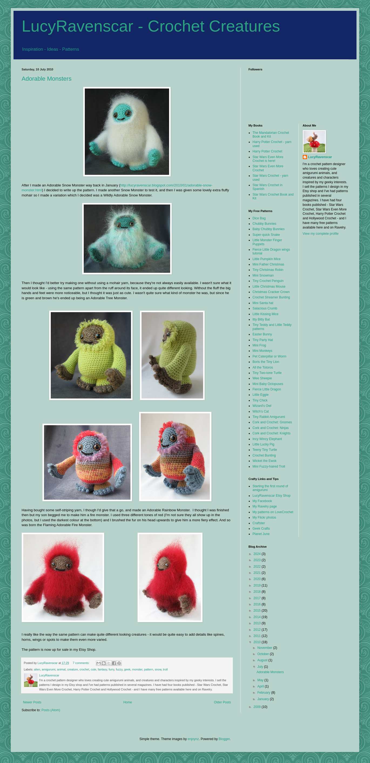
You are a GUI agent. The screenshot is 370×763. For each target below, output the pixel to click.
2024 (258, 554)
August (262, 660)
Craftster (259, 523)
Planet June (261, 534)
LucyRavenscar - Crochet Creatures (151, 26)
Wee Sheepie (262, 378)
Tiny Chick (260, 400)
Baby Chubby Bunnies (269, 229)
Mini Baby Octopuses (268, 384)
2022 (258, 566)
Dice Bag (259, 218)
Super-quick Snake (266, 235)
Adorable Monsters (47, 78)
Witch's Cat (261, 411)
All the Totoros (263, 367)
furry (111, 669)
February (264, 692)
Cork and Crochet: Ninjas (271, 428)
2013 (258, 623)
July (260, 667)
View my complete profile (321, 234)
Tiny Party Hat (263, 340)
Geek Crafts (261, 528)
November (265, 648)
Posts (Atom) (50, 710)
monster (137, 669)
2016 (258, 604)
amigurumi (48, 669)
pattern (148, 669)
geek (127, 669)
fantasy (102, 669)
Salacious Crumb (265, 308)
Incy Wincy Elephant (267, 439)
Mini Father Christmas (268, 264)
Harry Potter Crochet (267, 151)
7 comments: (81, 663)
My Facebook (262, 501)
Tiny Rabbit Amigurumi (269, 417)
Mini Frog (259, 345)
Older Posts (222, 702)
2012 (258, 630)
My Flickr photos (264, 517)
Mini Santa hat (263, 303)
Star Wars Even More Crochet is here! (268, 159)
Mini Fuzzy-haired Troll (269, 466)
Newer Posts (32, 702)
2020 (258, 579)
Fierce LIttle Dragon (267, 389)
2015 (258, 610)
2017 (258, 598)
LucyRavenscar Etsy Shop (272, 496)
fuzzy (119, 669)
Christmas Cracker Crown (271, 292)
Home (127, 702)
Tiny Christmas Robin (268, 270)
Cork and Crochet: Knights (272, 433)
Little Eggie (260, 395)
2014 (258, 617)
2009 (258, 707)
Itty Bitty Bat (261, 319)
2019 (258, 585)
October (263, 654)
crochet (84, 669)
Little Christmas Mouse (269, 286)
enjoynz (193, 739)
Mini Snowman (263, 275)
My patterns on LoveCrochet (273, 512)
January (263, 699)
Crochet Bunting (264, 455)
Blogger (224, 739)
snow (158, 669)
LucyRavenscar (320, 157)
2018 (258, 592)
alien (37, 669)
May (260, 680)
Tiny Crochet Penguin (268, 281)
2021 (258, 573)
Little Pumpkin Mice (267, 259)
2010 (258, 642)
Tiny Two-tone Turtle (267, 373)
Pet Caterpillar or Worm (269, 356)
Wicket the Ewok (265, 461)
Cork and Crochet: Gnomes (272, 422)
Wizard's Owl (262, 406)
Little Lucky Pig (263, 444)
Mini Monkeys (262, 351)
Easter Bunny (262, 334)
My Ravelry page (265, 506)
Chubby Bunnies (264, 224)
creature (72, 669)
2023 (258, 560)
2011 (258, 636)
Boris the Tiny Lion (266, 362)
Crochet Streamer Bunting (271, 297)
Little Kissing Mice (265, 314)
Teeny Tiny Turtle (265, 450)
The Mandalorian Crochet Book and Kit (271, 134)
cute (93, 669)
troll (165, 669)
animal (61, 669)
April (261, 686)
